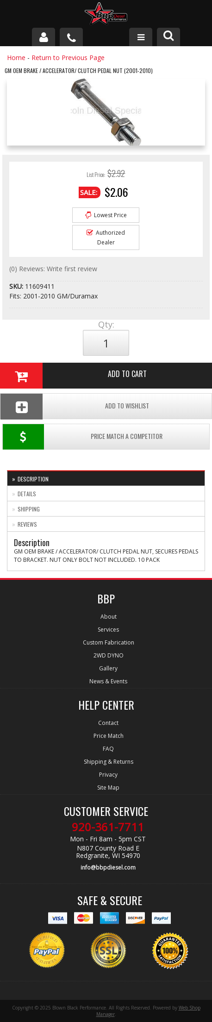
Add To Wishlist (74, 406)
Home (16, 57)
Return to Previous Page (68, 57)
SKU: (17, 286)
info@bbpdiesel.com (108, 867)
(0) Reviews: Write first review (53, 268)
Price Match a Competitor (83, 437)
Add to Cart (73, 376)
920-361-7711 (108, 827)
